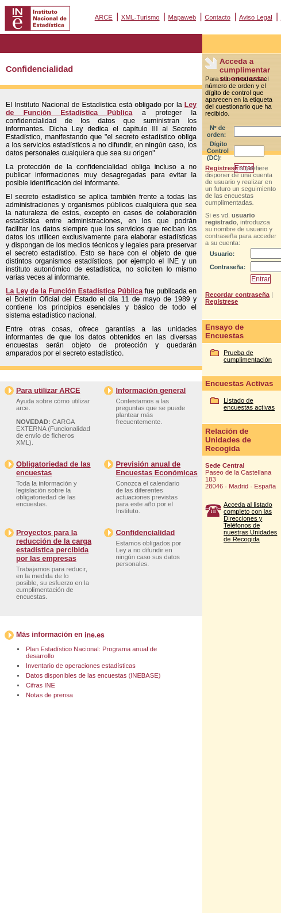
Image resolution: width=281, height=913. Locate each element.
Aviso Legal (255, 17)
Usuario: (222, 253)
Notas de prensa (49, 695)
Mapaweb (182, 17)
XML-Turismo (140, 17)
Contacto (217, 17)
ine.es (94, 635)
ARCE (104, 17)
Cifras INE (40, 685)
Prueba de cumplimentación (248, 356)
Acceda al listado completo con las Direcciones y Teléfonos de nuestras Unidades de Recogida (250, 522)
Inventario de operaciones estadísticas (81, 665)
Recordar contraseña (237, 294)
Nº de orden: (216, 131)
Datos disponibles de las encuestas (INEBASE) (93, 675)
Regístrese (221, 168)
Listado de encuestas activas (249, 404)
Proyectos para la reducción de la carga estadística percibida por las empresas (53, 545)
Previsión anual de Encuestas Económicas (156, 468)
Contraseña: (227, 266)
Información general (151, 390)
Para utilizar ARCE (48, 390)
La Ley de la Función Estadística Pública (74, 291)
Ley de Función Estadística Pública (101, 109)
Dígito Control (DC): (218, 150)
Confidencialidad (145, 532)
